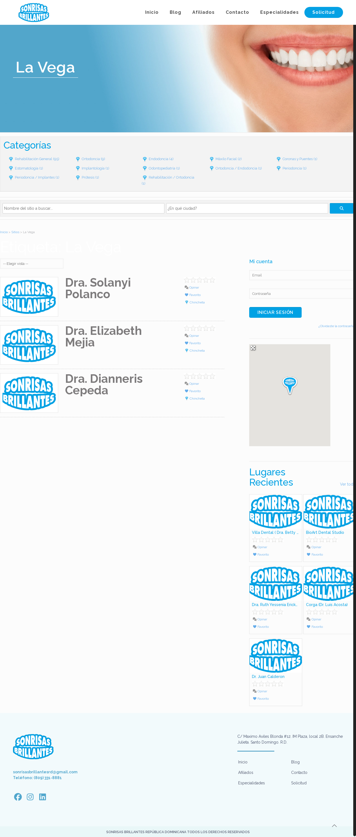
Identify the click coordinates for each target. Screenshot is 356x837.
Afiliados (245, 772)
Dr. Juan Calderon (268, 676)
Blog (295, 762)
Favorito (192, 295)
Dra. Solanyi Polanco (98, 288)
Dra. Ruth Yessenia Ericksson (278, 604)
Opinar (191, 287)
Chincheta (197, 302)
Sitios (15, 232)
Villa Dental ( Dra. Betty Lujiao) (280, 532)
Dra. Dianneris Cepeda (104, 384)
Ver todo (348, 484)
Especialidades (251, 783)
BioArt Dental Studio (325, 532)
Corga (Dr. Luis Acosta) (327, 604)
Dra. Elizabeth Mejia (103, 336)
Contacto (299, 772)
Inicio (4, 232)
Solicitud (299, 783)
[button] (290, 385)
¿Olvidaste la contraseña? (337, 326)
